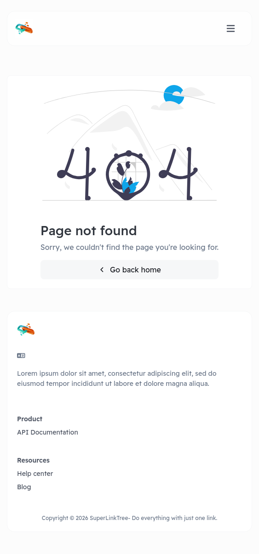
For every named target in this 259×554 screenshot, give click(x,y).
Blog (24, 487)
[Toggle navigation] (230, 29)
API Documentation (47, 432)
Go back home (129, 269)
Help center (35, 473)
